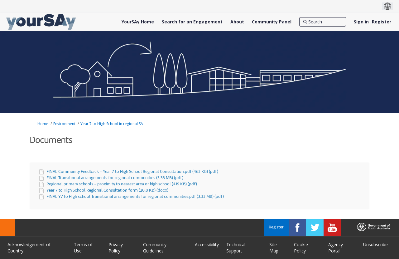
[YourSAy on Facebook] (297, 227)
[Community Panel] (271, 22)
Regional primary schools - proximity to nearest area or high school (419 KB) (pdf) (121, 184)
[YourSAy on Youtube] (332, 227)
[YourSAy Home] (138, 22)
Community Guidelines (154, 248)
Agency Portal (335, 248)
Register (381, 22)
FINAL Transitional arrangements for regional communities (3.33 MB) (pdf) (114, 178)
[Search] (322, 22)
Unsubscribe (375, 244)
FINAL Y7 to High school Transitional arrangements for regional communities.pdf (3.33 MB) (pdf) (135, 197)
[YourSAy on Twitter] (315, 227)
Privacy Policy (115, 248)
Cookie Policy (301, 248)
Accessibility (207, 244)
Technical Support (235, 248)
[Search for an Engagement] (192, 22)
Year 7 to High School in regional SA (111, 123)
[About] (237, 22)
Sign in (361, 22)
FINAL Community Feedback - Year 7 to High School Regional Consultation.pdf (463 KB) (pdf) (132, 172)
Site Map (273, 248)
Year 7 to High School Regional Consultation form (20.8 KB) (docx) (107, 190)
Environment (64, 123)
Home (42, 123)
